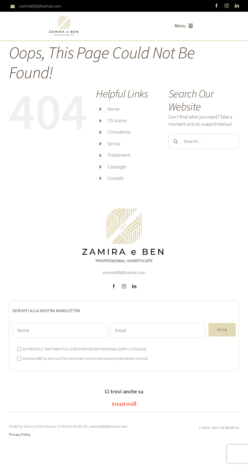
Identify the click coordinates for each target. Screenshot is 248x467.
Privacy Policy (20, 434)
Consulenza (118, 132)
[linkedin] (237, 6)
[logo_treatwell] (124, 404)
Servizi (113, 143)
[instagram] (227, 6)
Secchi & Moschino (225, 427)
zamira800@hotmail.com (40, 6)
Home (113, 109)
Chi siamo (117, 120)
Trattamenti (119, 155)
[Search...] (203, 141)
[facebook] (216, 6)
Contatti (115, 178)
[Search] (175, 141)
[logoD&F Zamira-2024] (64, 18)
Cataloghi (116, 167)
